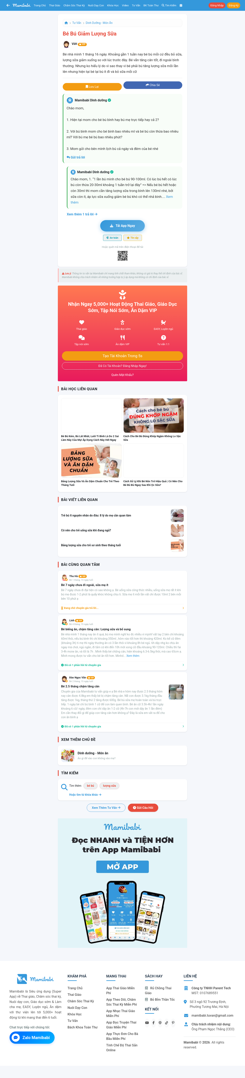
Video (125, 5)
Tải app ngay (122, 226)
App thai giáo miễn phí (120, 990)
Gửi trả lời (76, 157)
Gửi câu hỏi (143, 808)
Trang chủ (40, 5)
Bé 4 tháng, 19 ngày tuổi (81, 624)
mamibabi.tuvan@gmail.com (212, 1015)
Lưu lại (92, 87)
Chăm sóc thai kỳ (74, 5)
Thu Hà (78, 576)
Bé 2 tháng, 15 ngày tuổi (81, 681)
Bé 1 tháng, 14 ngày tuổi (81, 580)
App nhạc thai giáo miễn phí (120, 1013)
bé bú (90, 785)
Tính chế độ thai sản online (122, 1047)
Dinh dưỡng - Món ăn (99, 22)
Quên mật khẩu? (122, 375)
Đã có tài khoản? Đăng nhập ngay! (122, 366)
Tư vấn (136, 5)
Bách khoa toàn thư (83, 1027)
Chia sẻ (153, 85)
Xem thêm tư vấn (106, 808)
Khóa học (113, 5)
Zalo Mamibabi (31, 1038)
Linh (76, 620)
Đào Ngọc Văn (82, 677)
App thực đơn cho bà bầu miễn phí (122, 1036)
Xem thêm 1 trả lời (82, 214)
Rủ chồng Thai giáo (158, 990)
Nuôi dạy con (96, 5)
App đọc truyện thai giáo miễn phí (121, 1024)
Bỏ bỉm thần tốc (160, 1000)
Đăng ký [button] (233, 5)
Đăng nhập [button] (217, 5)
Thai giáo (54, 5)
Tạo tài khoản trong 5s (123, 356)
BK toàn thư (151, 5)
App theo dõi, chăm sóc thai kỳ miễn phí (121, 1002)
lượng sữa (109, 785)
